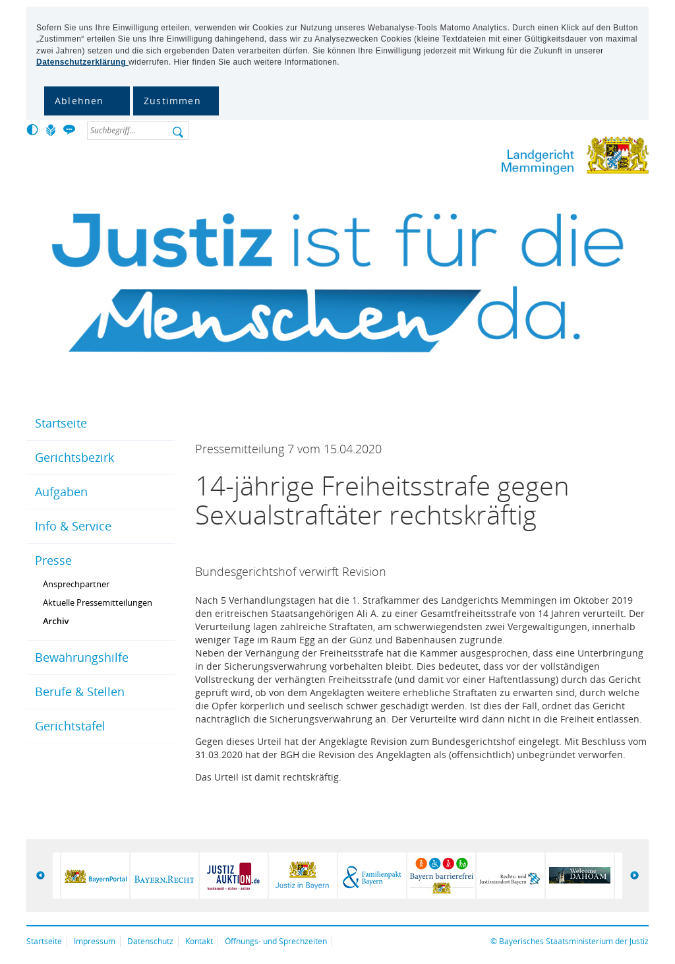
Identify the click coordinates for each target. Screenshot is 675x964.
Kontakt (199, 941)
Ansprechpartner (76, 584)
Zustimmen (172, 100)
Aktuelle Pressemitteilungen (97, 602)
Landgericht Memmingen (533, 158)
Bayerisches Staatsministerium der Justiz (574, 941)
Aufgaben (61, 491)
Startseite (61, 423)
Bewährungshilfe (82, 657)
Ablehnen (79, 100)
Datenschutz (150, 941)
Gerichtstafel (70, 726)
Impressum (94, 941)
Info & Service (73, 526)
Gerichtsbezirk (74, 457)
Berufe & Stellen (80, 691)
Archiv (56, 621)
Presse (53, 560)
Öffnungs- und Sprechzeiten (276, 941)
